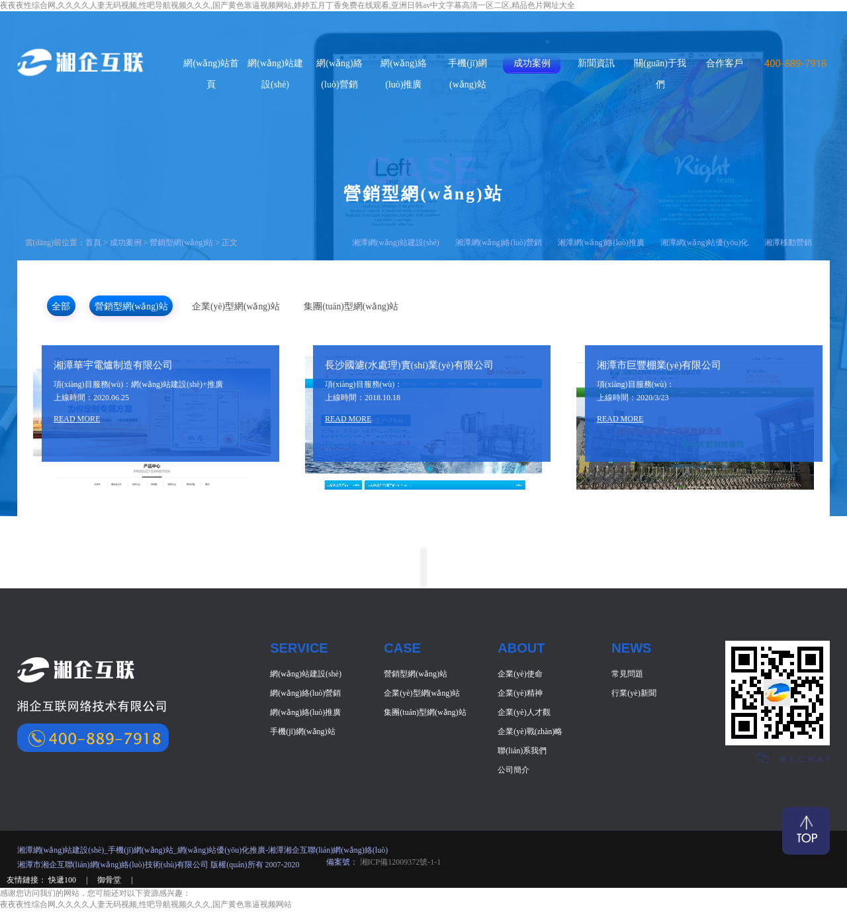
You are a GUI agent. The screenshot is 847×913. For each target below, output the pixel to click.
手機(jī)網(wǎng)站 (302, 734)
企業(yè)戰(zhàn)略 (530, 734)
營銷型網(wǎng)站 (181, 242)
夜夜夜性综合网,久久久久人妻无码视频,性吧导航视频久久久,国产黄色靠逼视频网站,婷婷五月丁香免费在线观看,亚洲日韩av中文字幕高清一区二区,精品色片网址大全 (287, 5)
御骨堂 (110, 882)
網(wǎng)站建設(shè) (305, 676)
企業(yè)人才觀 (524, 715)
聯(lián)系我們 (522, 753)
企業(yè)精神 (520, 695)
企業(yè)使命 (520, 676)
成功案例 (532, 63)
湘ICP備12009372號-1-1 (399, 864)
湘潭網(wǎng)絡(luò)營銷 (498, 242)
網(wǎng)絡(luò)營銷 (305, 695)
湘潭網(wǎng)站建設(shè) (395, 242)
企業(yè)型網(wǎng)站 (325, 306)
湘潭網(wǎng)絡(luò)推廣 (601, 242)
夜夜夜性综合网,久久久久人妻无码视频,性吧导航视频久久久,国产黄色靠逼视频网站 (146, 907)
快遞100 (63, 882)
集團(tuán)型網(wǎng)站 (477, 306)
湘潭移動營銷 (788, 242)
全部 (78, 306)
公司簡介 (513, 772)
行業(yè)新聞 (633, 695)
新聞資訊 (596, 63)
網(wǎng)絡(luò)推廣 (305, 715)
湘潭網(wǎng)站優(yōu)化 (704, 242)
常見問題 (627, 676)
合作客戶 (724, 63)
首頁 (93, 242)
